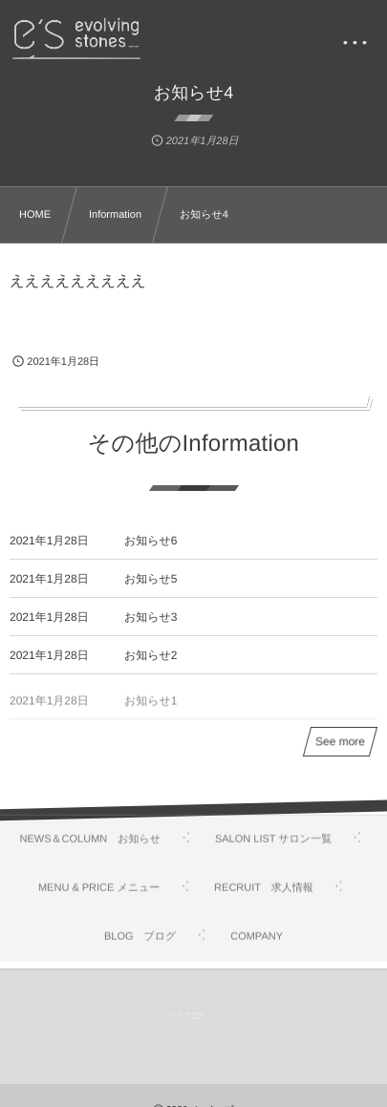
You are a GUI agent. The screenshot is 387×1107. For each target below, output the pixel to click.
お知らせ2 (151, 655)
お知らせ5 (151, 578)
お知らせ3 (151, 617)
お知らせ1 (151, 707)
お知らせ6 (151, 540)
